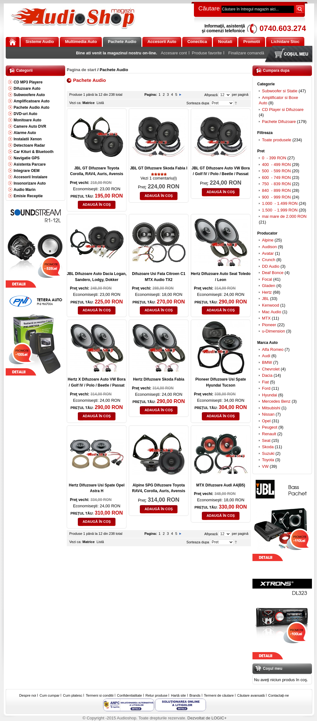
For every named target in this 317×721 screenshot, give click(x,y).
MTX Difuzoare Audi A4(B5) (220, 485)
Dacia (267, 375)
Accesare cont (174, 53)
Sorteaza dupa (197, 103)
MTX (266, 318)
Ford (266, 388)
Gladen (268, 285)
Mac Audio (271, 311)
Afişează (211, 95)
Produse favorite (207, 53)
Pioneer (269, 324)
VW (265, 466)
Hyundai (269, 395)
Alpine (267, 240)
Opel (266, 421)
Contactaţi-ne (278, 695)
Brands (195, 695)
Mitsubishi (271, 408)
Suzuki (268, 453)
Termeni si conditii (99, 695)
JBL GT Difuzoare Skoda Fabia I (158, 168)
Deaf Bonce (272, 272)
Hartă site (178, 695)
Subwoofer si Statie (279, 91)
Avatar (268, 253)
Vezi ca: (75, 103)
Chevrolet (271, 369)
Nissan (268, 414)
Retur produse (157, 695)
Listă (100, 103)
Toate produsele (276, 139)
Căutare (209, 8)
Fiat (265, 382)
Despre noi (27, 695)
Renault (269, 433)
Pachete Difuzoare (279, 121)
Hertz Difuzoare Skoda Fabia (158, 379)
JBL (265, 298)
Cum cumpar (49, 695)
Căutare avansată (251, 695)
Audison (269, 246)
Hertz (267, 292)
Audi (266, 355)
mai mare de (284, 216)
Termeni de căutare (219, 695)
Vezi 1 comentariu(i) (158, 178)
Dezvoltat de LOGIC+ (207, 718)
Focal (267, 279)
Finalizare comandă (246, 53)
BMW (267, 362)
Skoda (268, 446)
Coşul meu (290, 54)
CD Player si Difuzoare (283, 109)
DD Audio (270, 266)
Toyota (268, 459)
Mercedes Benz (276, 401)
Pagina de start (81, 69)
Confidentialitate (129, 695)
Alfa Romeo (272, 349)
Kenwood (270, 305)
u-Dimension (273, 331)
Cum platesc (72, 695)
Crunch (268, 259)
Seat (266, 440)
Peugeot (269, 427)
